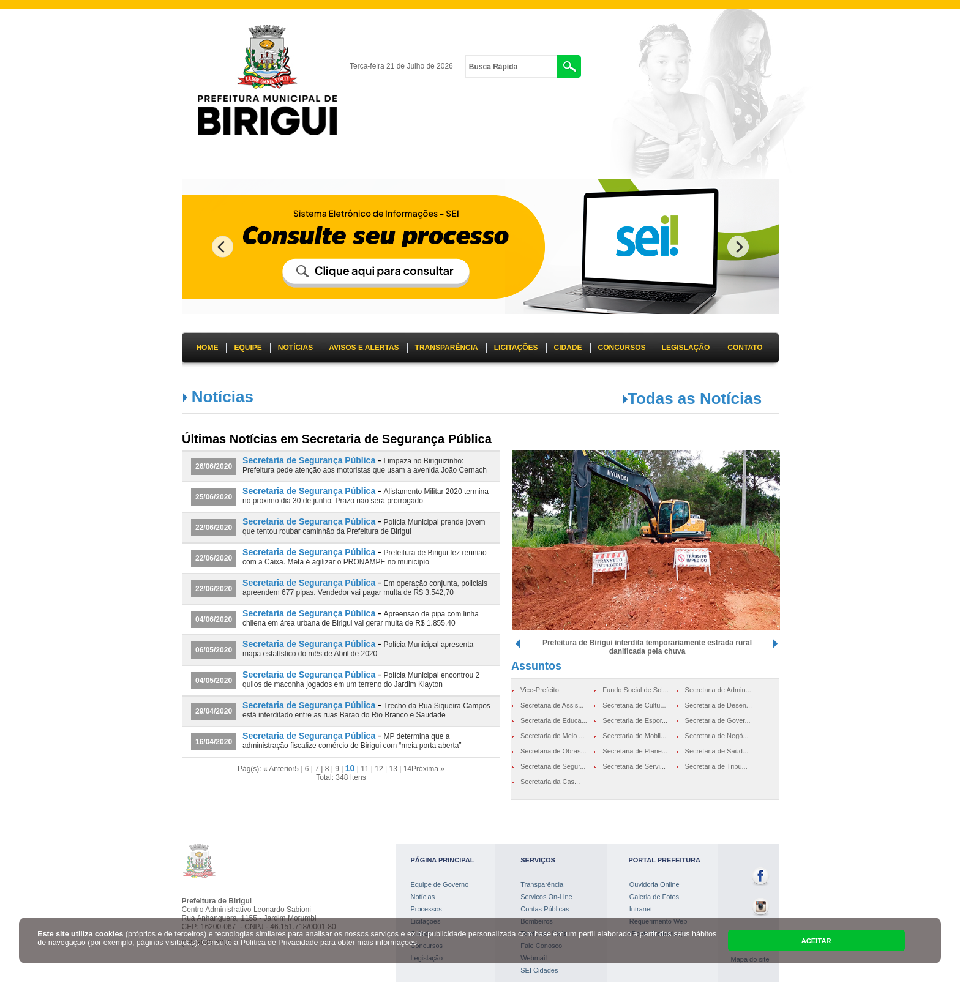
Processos (426, 909)
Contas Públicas (544, 909)
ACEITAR (816, 940)
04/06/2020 (213, 619)
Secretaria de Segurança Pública (308, 460)
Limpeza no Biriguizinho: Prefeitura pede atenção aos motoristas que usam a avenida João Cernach (364, 465)
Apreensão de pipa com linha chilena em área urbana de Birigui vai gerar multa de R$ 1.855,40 (360, 618)
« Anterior (278, 768)
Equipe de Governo (440, 884)
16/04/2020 (213, 742)
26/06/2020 (213, 466)
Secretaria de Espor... (634, 720)
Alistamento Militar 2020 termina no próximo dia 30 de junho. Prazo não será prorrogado (365, 496)
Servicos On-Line (546, 896)
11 (365, 768)
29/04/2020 (213, 711)
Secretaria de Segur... (552, 766)
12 (379, 768)
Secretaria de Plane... (634, 751)
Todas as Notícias (695, 398)
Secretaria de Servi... (634, 766)
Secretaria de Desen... (718, 705)
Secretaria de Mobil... (634, 735)
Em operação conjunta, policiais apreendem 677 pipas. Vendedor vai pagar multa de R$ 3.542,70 (364, 588)
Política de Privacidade (279, 942)
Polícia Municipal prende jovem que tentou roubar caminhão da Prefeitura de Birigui (364, 527)
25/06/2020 (213, 497)
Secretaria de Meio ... (552, 735)
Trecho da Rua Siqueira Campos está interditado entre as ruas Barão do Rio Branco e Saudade (366, 710)
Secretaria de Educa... (553, 720)
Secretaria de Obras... (553, 751)
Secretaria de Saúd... (716, 751)
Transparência (541, 884)
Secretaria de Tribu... (716, 766)
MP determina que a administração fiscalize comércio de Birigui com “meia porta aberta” (351, 741)
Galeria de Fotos (654, 896)
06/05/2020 (213, 650)
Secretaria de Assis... (551, 705)
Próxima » (427, 768)
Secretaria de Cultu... (634, 705)
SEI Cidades (539, 970)
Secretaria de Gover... (718, 720)
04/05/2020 (213, 680)
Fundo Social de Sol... (635, 689)
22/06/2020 (213, 527)
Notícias (423, 896)
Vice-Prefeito (539, 689)
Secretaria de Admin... (718, 689)
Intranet (640, 909)
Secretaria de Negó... (717, 735)
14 (407, 768)
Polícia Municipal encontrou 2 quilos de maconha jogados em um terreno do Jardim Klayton (360, 680)
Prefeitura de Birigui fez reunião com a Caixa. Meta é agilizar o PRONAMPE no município (364, 557)
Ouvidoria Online (654, 884)
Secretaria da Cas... (550, 781)
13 (393, 768)
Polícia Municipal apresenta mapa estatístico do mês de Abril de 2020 (357, 649)
